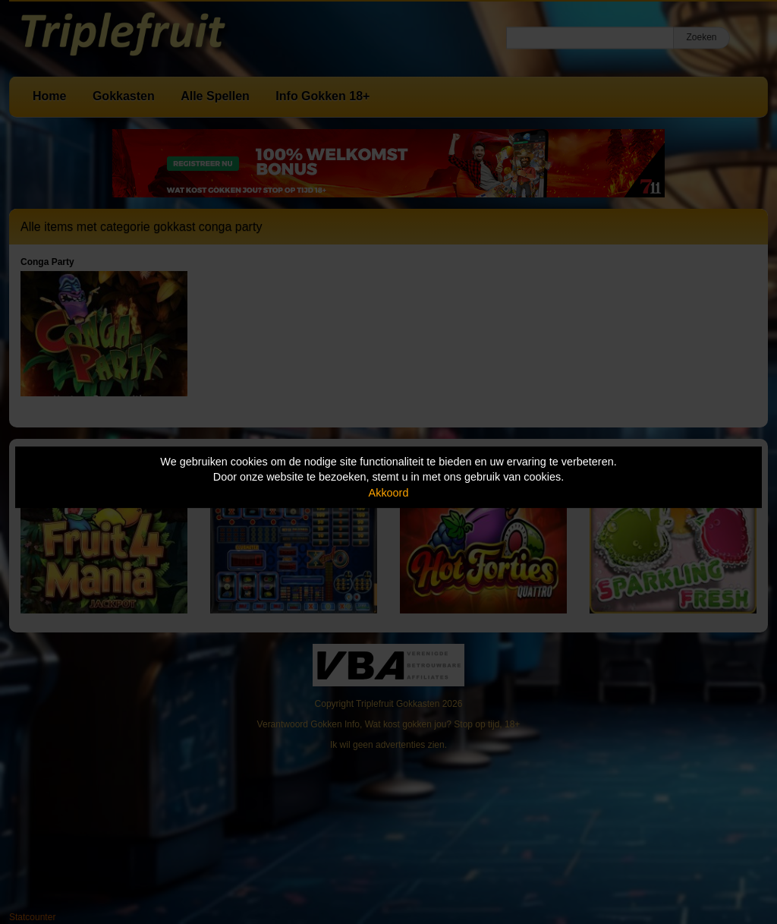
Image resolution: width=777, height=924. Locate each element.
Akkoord (389, 493)
